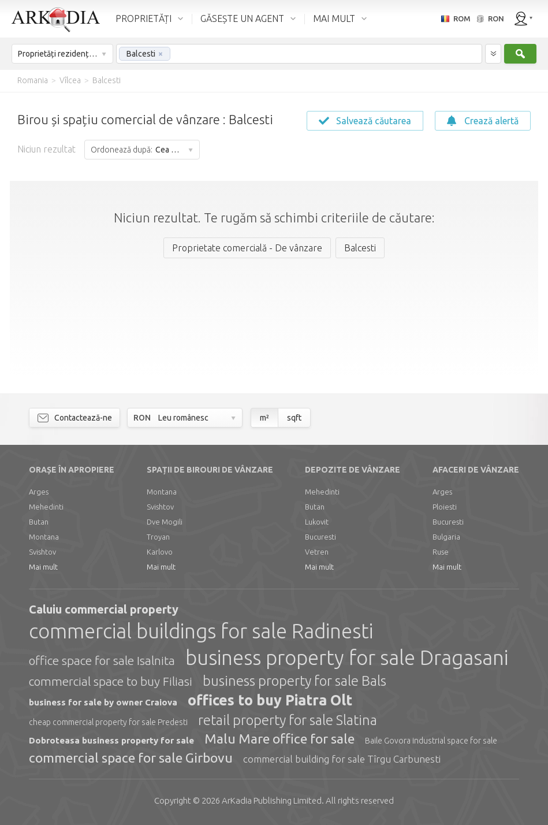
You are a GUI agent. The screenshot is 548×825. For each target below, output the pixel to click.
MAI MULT (334, 18)
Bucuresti (320, 537)
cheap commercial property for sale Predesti (108, 722)
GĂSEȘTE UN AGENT (242, 18)
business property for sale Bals (294, 681)
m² (264, 417)
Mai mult (43, 567)
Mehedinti (46, 507)
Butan (39, 522)
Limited (272, 800)
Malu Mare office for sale (279, 738)
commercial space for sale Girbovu (131, 757)
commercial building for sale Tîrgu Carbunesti (342, 758)
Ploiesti (445, 507)
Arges (39, 492)
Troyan (158, 537)
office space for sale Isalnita (102, 660)
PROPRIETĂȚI (143, 18)
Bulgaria (446, 537)
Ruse (441, 552)
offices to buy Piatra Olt (270, 700)
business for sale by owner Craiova (103, 702)
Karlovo (160, 552)
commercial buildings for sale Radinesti (201, 630)
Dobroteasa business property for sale (111, 740)
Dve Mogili (164, 522)
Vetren (317, 552)
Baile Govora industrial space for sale (431, 740)
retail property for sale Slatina (287, 720)
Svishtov (42, 552)
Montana (44, 537)
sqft (294, 417)
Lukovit (317, 522)
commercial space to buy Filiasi (110, 681)
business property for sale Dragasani (346, 657)
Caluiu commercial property (103, 609)
